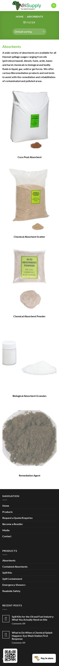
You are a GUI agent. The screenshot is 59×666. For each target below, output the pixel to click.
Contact (6, 536)
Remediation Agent (29, 475)
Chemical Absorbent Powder (29, 316)
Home (20, 16)
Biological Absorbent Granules (29, 395)
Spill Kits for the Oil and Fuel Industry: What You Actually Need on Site (33, 618)
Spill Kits (7, 572)
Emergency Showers (13, 584)
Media (5, 530)
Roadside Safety (11, 590)
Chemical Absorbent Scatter (29, 236)
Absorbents (11, 46)
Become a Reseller (12, 523)
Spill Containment (12, 578)
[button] (53, 5)
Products (7, 511)
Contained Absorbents (15, 566)
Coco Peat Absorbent (30, 157)
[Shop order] (29, 31)
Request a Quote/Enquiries (17, 517)
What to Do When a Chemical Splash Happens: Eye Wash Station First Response (32, 635)
